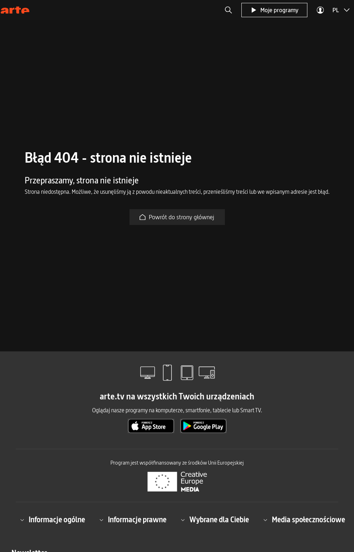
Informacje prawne (132, 520)
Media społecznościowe (304, 520)
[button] (228, 10)
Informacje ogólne (52, 520)
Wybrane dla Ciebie (215, 520)
